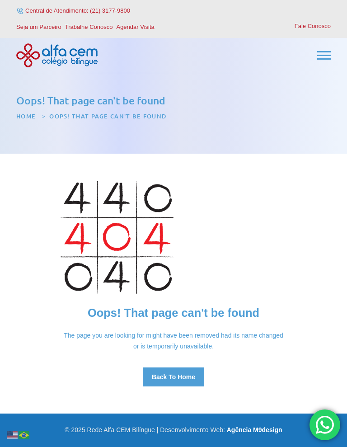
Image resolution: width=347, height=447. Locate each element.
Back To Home (173, 377)
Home (26, 116)
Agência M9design (254, 429)
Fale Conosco (313, 26)
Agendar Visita (135, 27)
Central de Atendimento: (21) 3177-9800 (77, 10)
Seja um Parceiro (38, 27)
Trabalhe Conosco (89, 27)
